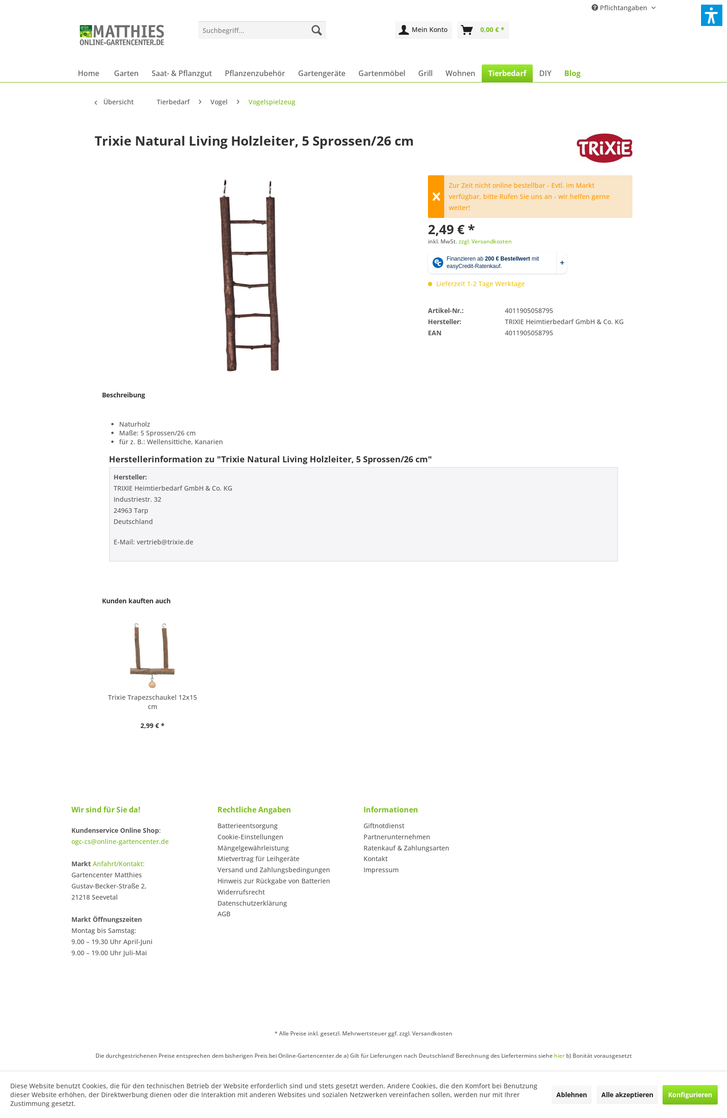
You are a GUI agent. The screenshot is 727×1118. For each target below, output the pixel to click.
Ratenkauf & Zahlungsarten (406, 847)
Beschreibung (123, 394)
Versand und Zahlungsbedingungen (273, 869)
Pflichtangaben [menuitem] (620, 7)
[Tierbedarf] (507, 73)
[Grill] (425, 73)
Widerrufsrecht (241, 892)
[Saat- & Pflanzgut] (181, 73)
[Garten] (126, 73)
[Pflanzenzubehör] (255, 73)
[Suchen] (316, 30)
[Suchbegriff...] (262, 30)
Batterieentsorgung (247, 825)
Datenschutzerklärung (252, 903)
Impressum (381, 869)
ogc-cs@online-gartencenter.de (120, 841)
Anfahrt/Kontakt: (119, 863)
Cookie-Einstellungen (250, 836)
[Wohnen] (460, 73)
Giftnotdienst (384, 825)
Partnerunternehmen (397, 836)
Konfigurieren (690, 1094)
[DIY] (545, 73)
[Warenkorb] (483, 30)
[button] (711, 15)
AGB (223, 913)
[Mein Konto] (424, 30)
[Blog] (572, 73)
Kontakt (376, 858)
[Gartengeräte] (322, 73)
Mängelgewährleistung (253, 847)
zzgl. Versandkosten (485, 241)
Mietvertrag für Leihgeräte (258, 858)
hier (559, 1056)
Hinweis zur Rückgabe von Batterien (273, 880)
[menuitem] (262, 30)
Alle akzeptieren (627, 1094)
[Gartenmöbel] (382, 73)
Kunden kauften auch (136, 600)
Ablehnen (571, 1094)
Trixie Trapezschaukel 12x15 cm (152, 702)
